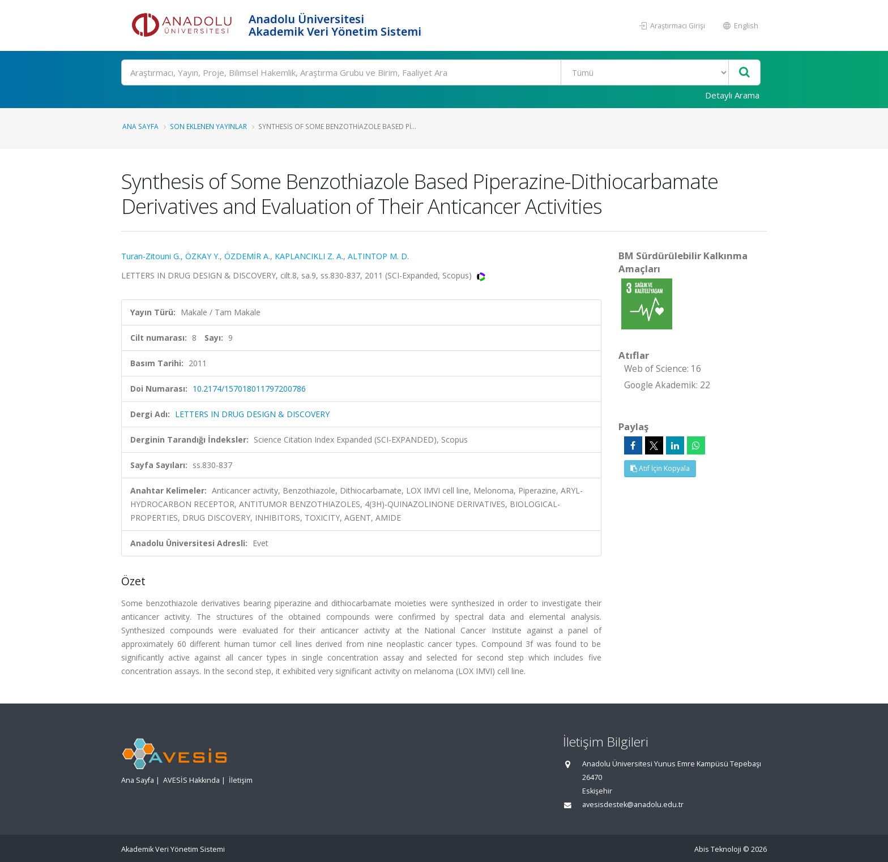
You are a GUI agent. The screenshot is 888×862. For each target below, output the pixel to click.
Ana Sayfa (140, 126)
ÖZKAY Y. (202, 256)
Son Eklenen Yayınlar (208, 126)
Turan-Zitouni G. (151, 256)
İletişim (241, 780)
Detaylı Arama (732, 95)
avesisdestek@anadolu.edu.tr (633, 804)
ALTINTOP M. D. (378, 256)
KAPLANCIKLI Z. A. (309, 256)
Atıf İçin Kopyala (660, 468)
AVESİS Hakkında (191, 780)
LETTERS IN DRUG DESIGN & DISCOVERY (252, 414)
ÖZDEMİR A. (247, 256)
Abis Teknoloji (717, 849)
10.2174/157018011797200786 (249, 388)
